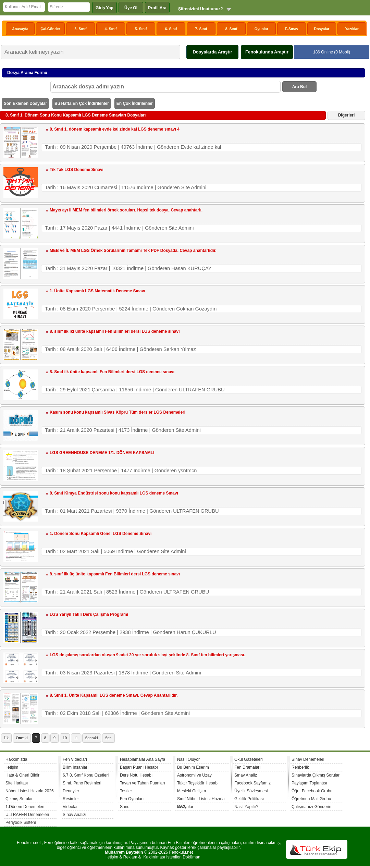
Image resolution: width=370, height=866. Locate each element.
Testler (126, 791)
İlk (6, 737)
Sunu (125, 806)
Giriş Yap (104, 7)
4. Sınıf (111, 29)
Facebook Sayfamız (252, 783)
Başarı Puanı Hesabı (139, 767)
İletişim (11, 767)
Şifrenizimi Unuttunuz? (200, 9)
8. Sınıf (231, 29)
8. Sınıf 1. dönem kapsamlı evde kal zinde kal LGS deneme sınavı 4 (115, 129)
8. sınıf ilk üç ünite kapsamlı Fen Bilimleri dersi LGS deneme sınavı (115, 574)
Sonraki (91, 737)
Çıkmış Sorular (19, 798)
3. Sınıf (81, 29)
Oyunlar (261, 29)
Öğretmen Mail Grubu (311, 798)
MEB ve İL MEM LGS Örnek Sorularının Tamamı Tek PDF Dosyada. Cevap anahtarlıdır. (133, 250)
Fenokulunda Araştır (266, 51)
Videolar (70, 806)
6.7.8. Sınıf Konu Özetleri (86, 775)
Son (108, 737)
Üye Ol (130, 7)
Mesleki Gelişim (191, 791)
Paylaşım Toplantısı (309, 783)
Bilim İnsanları (75, 767)
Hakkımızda (16, 759)
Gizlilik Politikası (249, 798)
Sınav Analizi (74, 814)
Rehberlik (300, 767)
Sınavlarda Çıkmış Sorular (316, 775)
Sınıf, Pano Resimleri (82, 783)
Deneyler (71, 791)
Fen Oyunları (132, 798)
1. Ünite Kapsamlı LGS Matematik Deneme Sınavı (97, 291)
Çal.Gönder (50, 29)
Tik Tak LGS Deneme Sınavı (76, 169)
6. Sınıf (171, 29)
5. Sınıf (141, 29)
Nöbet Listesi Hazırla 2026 (29, 791)
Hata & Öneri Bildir (22, 775)
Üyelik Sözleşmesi (251, 791)
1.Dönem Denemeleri (24, 806)
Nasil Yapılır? (246, 806)
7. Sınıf (201, 29)
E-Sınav (291, 29)
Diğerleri (346, 115)
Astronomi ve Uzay (194, 775)
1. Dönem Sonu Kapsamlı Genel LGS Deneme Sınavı (100, 533)
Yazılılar (352, 29)
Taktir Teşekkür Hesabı (198, 783)
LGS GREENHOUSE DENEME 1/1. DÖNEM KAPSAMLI (102, 452)
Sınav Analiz (245, 775)
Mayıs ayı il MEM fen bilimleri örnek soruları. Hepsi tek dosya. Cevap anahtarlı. (126, 210)
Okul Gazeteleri (248, 759)
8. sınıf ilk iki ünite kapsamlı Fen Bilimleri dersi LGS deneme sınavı (115, 331)
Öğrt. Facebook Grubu (312, 791)
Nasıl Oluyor (188, 759)
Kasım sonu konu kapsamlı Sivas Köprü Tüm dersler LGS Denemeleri (117, 412)
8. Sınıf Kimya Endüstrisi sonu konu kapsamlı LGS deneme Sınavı (114, 493)
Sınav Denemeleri (308, 759)
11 (76, 737)
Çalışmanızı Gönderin (311, 806)
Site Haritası (16, 783)
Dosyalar (321, 29)
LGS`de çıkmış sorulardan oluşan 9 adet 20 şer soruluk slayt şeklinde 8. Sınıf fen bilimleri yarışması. (147, 654)
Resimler (71, 798)
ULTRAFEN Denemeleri (27, 814)
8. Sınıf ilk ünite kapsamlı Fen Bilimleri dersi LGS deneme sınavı (112, 371)
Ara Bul (299, 86)
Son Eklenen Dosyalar (25, 103)
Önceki (22, 737)
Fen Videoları (75, 759)
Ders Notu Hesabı (136, 775)
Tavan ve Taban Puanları (142, 783)
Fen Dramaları (247, 767)
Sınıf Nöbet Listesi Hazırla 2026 (201, 799)
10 (65, 737)
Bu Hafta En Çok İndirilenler (81, 103)
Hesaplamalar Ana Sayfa (142, 759)
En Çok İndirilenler (134, 103)
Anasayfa (20, 29)
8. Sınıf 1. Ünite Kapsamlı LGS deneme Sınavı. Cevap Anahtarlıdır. (114, 695)
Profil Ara (157, 7)
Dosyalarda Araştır (212, 51)
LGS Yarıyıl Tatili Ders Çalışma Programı (89, 614)
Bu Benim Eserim (193, 767)
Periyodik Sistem (20, 822)
